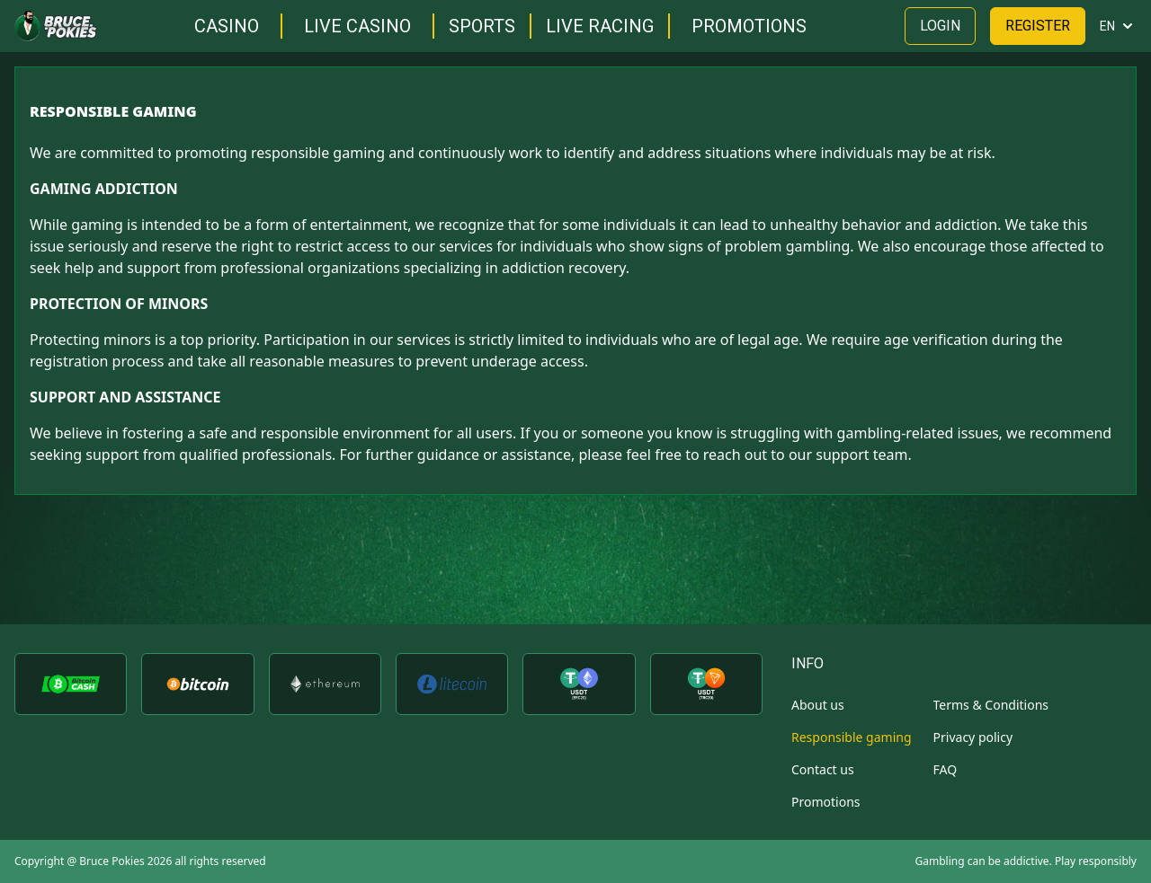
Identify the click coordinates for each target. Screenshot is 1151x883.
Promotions (749, 26)
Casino (226, 26)
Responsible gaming (851, 737)
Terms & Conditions (991, 704)
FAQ (945, 769)
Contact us (822, 769)
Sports (482, 26)
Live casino (357, 26)
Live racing (600, 26)
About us (817, 704)
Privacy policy (973, 737)
